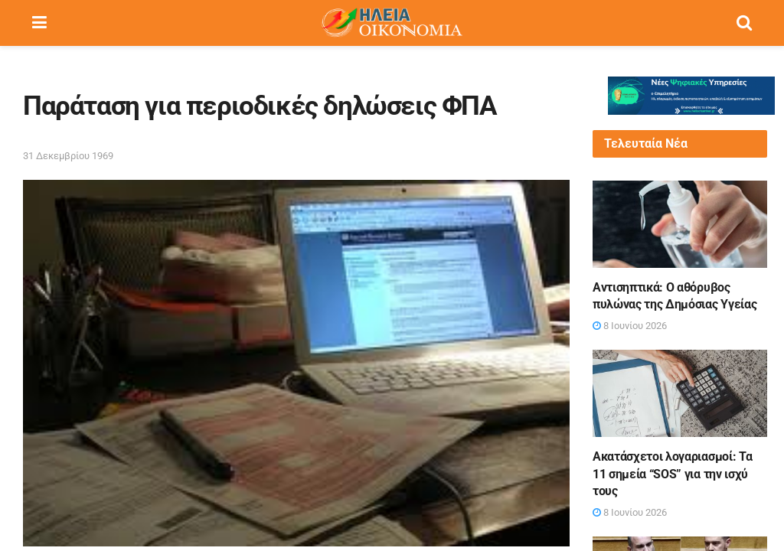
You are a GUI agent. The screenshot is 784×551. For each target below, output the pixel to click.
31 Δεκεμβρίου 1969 (68, 155)
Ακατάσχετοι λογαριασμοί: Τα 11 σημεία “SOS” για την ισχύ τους (672, 473)
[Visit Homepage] (391, 23)
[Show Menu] (39, 23)
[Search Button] (744, 23)
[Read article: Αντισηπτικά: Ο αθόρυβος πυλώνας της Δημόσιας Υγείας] (680, 224)
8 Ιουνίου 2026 (630, 325)
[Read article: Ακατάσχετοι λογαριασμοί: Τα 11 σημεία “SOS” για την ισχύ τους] (680, 393)
